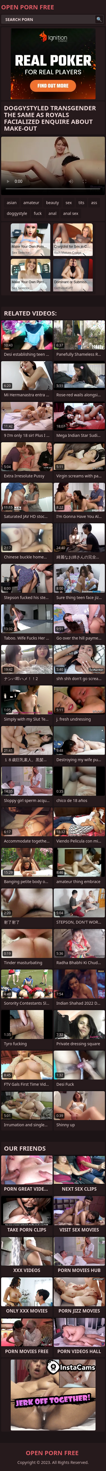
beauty (52, 202)
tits (81, 202)
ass (94, 202)
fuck (38, 213)
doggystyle (17, 213)
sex (69, 202)
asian (12, 202)
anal (53, 213)
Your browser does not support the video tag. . (53, 166)
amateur (31, 202)
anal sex (70, 213)
